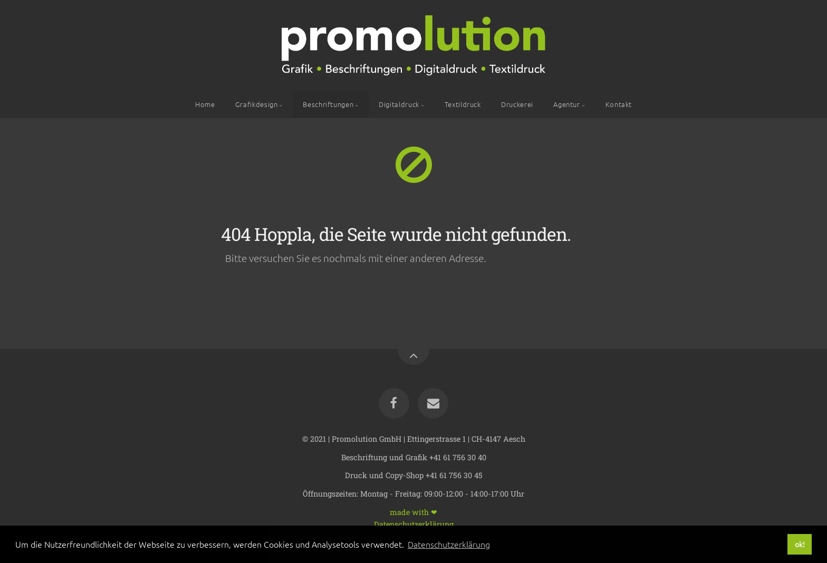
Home (205, 104)
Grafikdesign (256, 104)
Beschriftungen (328, 104)
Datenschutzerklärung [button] (449, 544)
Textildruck (463, 104)
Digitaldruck (399, 104)
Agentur (566, 104)
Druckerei (517, 104)
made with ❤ (413, 512)
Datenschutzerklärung (414, 524)
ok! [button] (800, 544)
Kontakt (618, 104)
